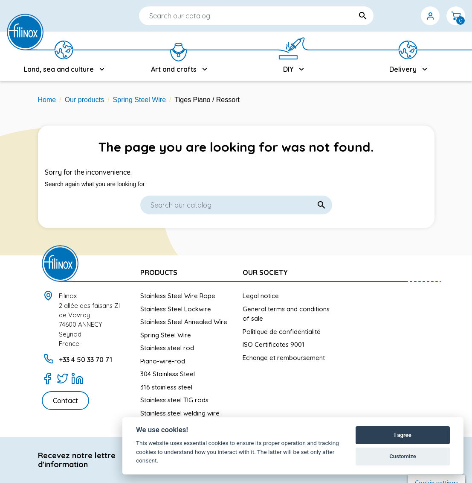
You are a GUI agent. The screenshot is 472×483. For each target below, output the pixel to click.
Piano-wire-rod (162, 361)
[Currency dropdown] (404, 15)
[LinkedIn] (77, 378)
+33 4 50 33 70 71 (85, 359)
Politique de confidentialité (282, 332)
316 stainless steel (166, 387)
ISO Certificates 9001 (273, 344)
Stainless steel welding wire (180, 413)
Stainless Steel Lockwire (175, 309)
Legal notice (261, 296)
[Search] (230, 15)
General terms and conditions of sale (286, 314)
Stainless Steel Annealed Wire (183, 322)
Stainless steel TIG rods (174, 400)
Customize (402, 456)
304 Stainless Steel (167, 374)
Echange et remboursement (284, 358)
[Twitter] (62, 378)
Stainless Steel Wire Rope (177, 296)
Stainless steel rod (167, 348)
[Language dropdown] (379, 15)
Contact (65, 400)
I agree (402, 435)
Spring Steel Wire (165, 335)
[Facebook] (47, 378)
